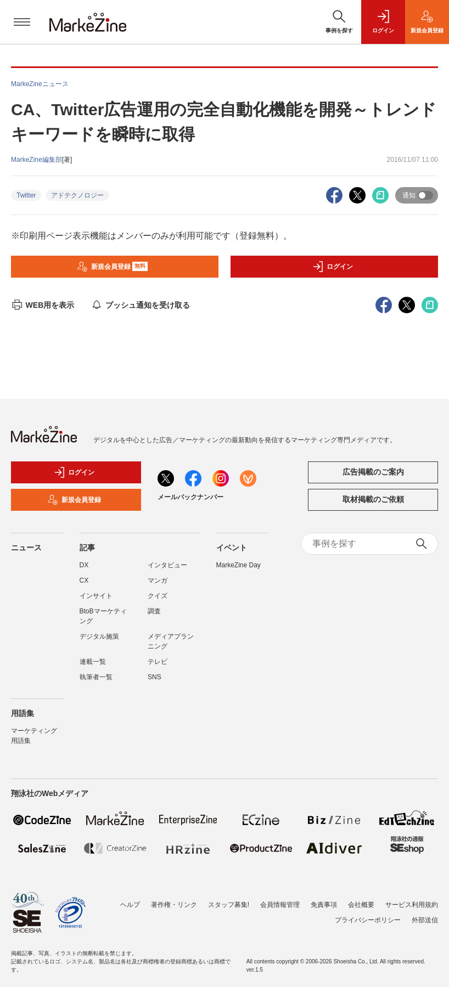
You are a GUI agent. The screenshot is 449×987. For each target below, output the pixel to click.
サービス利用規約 (411, 905)
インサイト (96, 596)
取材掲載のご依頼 (373, 499)
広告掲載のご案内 (373, 471)
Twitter (26, 195)
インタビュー (167, 565)
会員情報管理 (280, 905)
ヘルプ (130, 905)
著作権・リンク (174, 905)
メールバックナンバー (190, 497)
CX (84, 580)
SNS (154, 677)
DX (84, 565)
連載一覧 (93, 661)
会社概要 (361, 905)
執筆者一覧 (96, 677)
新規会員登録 (112, 266)
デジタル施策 (99, 636)
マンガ (157, 580)
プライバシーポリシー (368, 920)
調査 (154, 611)
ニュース (26, 547)
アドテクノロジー (77, 195)
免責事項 (324, 905)
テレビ (157, 661)
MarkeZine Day (238, 565)
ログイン (332, 266)
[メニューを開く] (22, 22)
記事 (87, 547)
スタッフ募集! (228, 905)
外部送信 (425, 920)
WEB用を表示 (42, 305)
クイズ (157, 596)
